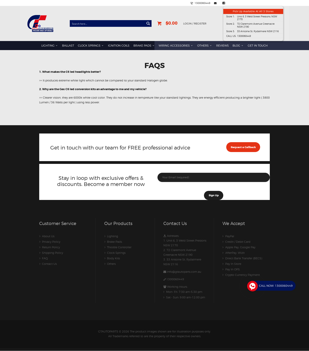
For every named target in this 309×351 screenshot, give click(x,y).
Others (111, 263)
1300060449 (175, 279)
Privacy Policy (51, 241)
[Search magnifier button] (148, 23)
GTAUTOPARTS (108, 331)
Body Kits (113, 258)
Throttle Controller (119, 247)
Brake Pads (114, 241)
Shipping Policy (52, 252)
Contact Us (49, 263)
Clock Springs (116, 252)
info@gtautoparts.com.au (184, 271)
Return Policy (51, 247)
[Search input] (107, 23)
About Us (48, 236)
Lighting (112, 236)
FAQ (45, 258)
